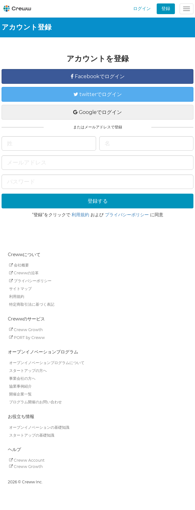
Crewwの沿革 (24, 273)
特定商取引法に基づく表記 (31, 304)
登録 (165, 8)
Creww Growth (26, 329)
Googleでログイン (97, 112)
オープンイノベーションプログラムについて (46, 362)
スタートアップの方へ (28, 370)
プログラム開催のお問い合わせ (35, 402)
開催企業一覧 (20, 394)
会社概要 (19, 265)
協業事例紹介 (20, 386)
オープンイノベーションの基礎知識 (39, 427)
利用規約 (80, 214)
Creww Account (27, 460)
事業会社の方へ (22, 378)
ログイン (142, 8)
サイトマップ (20, 288)
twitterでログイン (97, 94)
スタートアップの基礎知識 (31, 434)
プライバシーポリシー (127, 214)
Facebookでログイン (98, 76)
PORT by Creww (27, 337)
